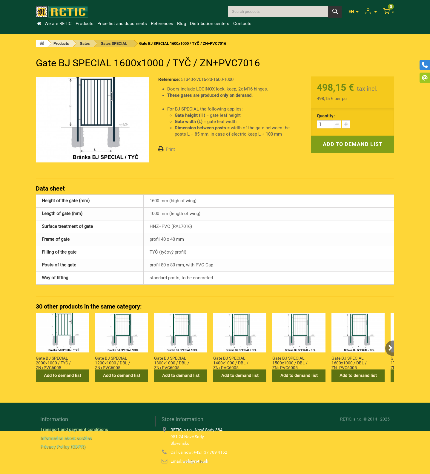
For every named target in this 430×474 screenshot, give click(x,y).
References (162, 23)
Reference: (169, 79)
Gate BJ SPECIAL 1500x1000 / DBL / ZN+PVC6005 (290, 362)
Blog (181, 23)
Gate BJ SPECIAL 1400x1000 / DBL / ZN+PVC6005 (230, 362)
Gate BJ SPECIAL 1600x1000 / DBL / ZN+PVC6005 (349, 362)
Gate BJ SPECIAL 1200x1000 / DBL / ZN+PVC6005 (112, 362)
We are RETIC (58, 23)
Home (39, 23)
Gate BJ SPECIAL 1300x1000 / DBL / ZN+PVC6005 (171, 362)
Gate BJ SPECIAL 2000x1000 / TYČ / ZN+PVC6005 (53, 362)
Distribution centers (209, 23)
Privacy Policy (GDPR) (62, 447)
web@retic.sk (195, 461)
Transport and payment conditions (74, 429)
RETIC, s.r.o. (351, 419)
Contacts (242, 23)
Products (84, 23)
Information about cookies (66, 438)
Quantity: (326, 115)
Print (170, 149)
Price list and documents (122, 23)
